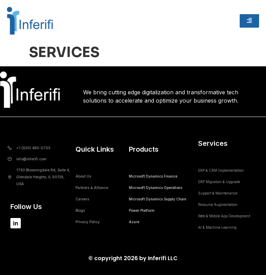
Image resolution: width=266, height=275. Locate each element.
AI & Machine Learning (217, 227)
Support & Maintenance (217, 193)
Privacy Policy (88, 222)
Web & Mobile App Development (224, 216)
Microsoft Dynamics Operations (155, 188)
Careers (82, 199)
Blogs (80, 210)
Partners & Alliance (92, 188)
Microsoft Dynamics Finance (153, 176)
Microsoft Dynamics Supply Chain (157, 199)
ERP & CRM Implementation (221, 170)
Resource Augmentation (218, 204)
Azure (134, 222)
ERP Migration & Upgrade (219, 182)
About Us (83, 176)
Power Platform (141, 210)
